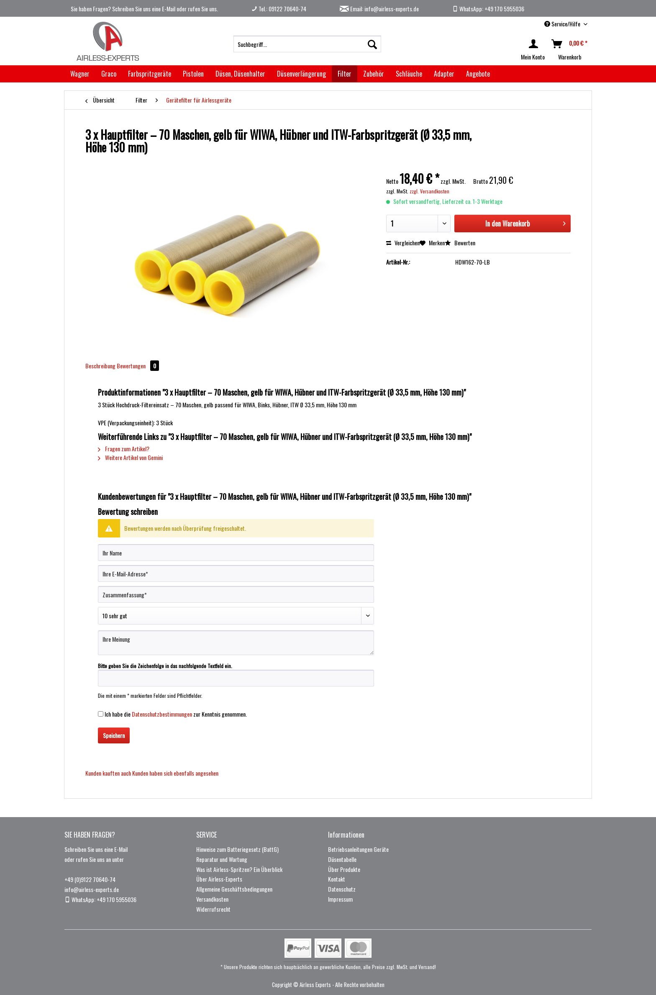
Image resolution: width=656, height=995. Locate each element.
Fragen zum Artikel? (123, 448)
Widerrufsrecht (213, 909)
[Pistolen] (193, 73)
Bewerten (460, 242)
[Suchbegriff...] (307, 44)
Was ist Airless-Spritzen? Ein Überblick (239, 869)
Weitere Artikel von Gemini (130, 457)
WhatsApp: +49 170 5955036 (488, 8)
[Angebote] (478, 73)
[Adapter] (444, 73)
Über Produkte (344, 869)
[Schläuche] (409, 73)
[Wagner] (79, 73)
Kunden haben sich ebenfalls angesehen (175, 773)
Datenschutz (342, 888)
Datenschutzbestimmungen (162, 714)
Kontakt (336, 878)
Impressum (340, 899)
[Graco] (108, 73)
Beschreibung (100, 365)
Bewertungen (138, 365)
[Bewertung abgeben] (236, 616)
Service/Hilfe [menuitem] (563, 23)
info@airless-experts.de (91, 889)
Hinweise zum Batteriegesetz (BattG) (237, 849)
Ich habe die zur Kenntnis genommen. (176, 714)
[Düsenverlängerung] (301, 73)
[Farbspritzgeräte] (149, 73)
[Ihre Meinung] (236, 642)
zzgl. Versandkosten (429, 191)
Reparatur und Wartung (221, 859)
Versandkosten (212, 899)
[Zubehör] (373, 73)
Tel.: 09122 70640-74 (278, 8)
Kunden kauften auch (108, 773)
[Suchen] (372, 44)
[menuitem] (307, 44)
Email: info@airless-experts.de (379, 8)
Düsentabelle (342, 859)
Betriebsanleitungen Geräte (358, 849)
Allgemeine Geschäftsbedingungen (234, 888)
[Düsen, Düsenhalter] (240, 73)
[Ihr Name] (236, 552)
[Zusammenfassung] (236, 594)
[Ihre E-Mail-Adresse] (236, 573)
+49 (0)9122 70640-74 (89, 879)
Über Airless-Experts (219, 878)
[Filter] (344, 73)
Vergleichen (403, 242)
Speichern (114, 735)
